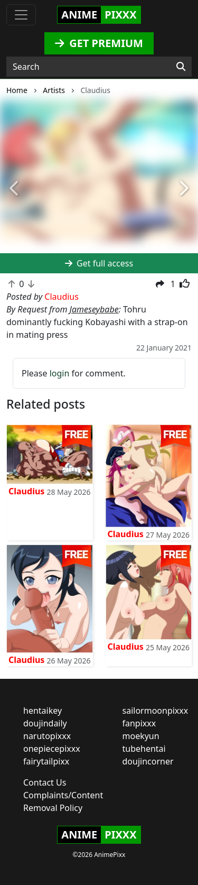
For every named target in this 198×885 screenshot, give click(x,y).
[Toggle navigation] (21, 14)
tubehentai (144, 748)
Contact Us (44, 782)
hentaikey (42, 710)
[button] (15, 189)
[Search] (181, 67)
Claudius (26, 491)
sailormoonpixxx (155, 710)
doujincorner (148, 761)
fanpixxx (139, 723)
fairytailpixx (46, 761)
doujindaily (45, 723)
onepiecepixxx (51, 748)
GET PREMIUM (99, 43)
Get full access (99, 263)
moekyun (140, 736)
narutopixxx (47, 736)
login (60, 373)
